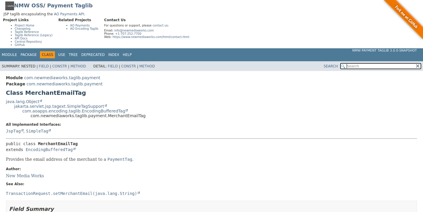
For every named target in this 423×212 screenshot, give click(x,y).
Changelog (23, 28)
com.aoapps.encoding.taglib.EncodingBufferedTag (73, 111)
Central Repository (28, 41)
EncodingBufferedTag (49, 149)
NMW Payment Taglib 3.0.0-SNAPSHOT (384, 50)
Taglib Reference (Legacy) (34, 35)
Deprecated (93, 55)
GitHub (20, 45)
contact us (160, 25)
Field (44, 66)
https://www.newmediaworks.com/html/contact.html (151, 37)
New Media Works (25, 175)
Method (78, 66)
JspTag (13, 131)
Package (29, 55)
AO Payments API (69, 14)
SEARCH (331, 66)
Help (127, 55)
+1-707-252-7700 (128, 33)
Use (61, 55)
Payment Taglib (70, 5)
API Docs (21, 38)
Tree (73, 55)
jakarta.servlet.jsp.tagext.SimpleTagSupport (59, 106)
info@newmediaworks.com (134, 30)
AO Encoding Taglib (84, 28)
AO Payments (80, 25)
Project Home (24, 25)
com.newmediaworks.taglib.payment (62, 77)
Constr (59, 66)
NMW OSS (28, 5)
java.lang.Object (22, 101)
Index (114, 55)
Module (9, 55)
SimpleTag (37, 131)
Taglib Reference (27, 32)
